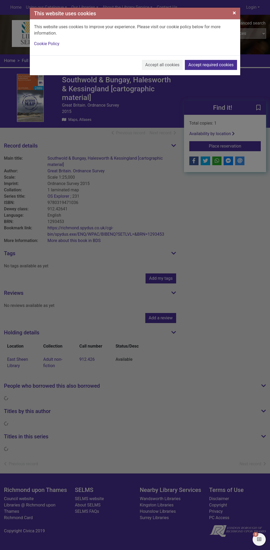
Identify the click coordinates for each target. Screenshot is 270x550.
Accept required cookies (211, 64)
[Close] (234, 13)
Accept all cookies (162, 64)
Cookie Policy (46, 43)
